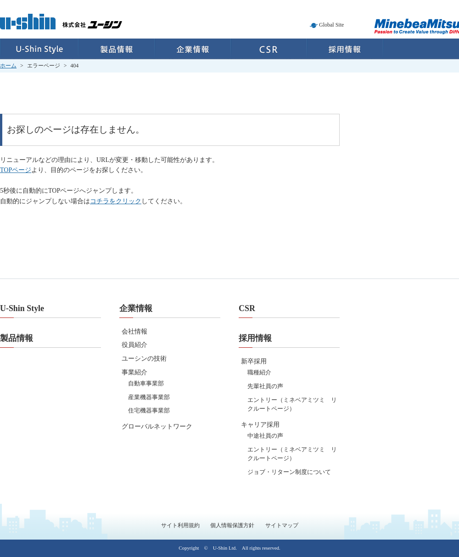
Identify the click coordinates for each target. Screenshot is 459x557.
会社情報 (134, 331)
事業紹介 (134, 372)
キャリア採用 (260, 424)
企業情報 (193, 49)
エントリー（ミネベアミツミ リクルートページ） (292, 404)
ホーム (8, 65)
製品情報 (116, 49)
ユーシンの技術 (144, 358)
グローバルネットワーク (157, 426)
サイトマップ (281, 525)
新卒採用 (254, 361)
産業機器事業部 (149, 397)
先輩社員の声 (265, 386)
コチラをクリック (115, 201)
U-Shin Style (39, 49)
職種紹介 (259, 372)
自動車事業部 (146, 383)
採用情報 (345, 49)
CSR (269, 49)
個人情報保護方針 (232, 525)
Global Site (331, 25)
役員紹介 (134, 344)
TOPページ (15, 170)
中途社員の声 (265, 435)
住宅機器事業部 (149, 410)
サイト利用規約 (180, 525)
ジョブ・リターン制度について (289, 471)
